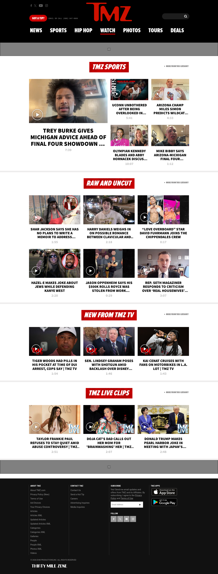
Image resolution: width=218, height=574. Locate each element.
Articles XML (36, 515)
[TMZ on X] (36, 6)
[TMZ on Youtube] (41, 5)
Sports (58, 30)
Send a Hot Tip (77, 494)
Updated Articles (38, 519)
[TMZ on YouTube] (127, 519)
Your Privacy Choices (40, 507)
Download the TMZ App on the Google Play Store (164, 502)
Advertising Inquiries (79, 503)
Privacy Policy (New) (39, 494)
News (36, 30)
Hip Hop (83, 30)
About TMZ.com (37, 490)
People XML (36, 544)
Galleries (34, 536)
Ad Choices (35, 503)
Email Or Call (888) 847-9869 (63, 18)
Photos (131, 30)
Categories (35, 528)
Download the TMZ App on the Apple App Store (164, 492)
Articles (34, 511)
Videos (33, 553)
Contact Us (75, 490)
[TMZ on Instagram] (46, 5)
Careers (74, 498)
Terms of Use (36, 498)
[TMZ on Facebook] (31, 6)
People (33, 540)
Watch (107, 30)
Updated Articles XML (40, 524)
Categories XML (37, 532)
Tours (155, 30)
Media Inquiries (77, 507)
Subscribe (140, 505)
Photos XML (36, 549)
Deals (177, 30)
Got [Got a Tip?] (38, 18)
